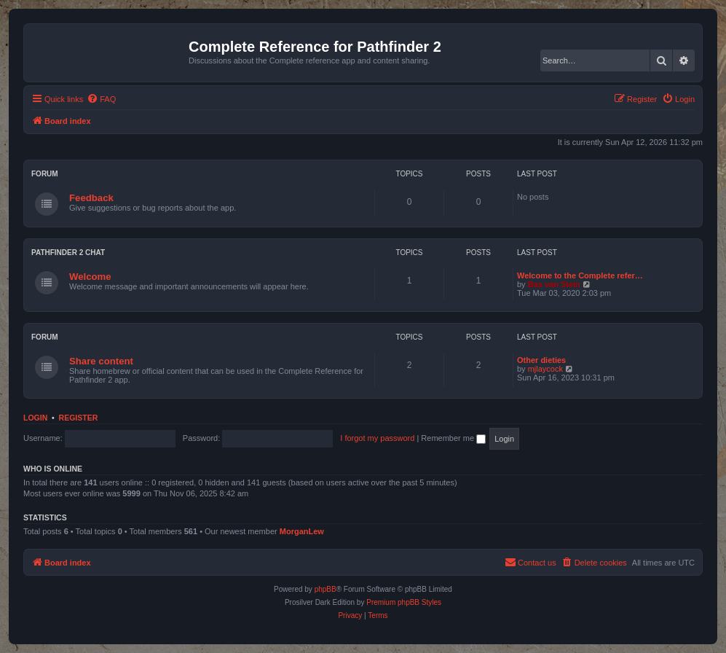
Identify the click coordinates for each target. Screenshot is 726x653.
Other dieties (541, 360)
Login (35, 417)
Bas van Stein (554, 284)
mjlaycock (545, 368)
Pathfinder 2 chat (68, 253)
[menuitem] (101, 99)
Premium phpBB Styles (403, 602)
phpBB (325, 589)
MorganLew (302, 531)
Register (78, 417)
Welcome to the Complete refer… (580, 275)
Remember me (453, 438)
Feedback (91, 197)
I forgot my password (377, 438)
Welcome (90, 276)
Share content (101, 361)
